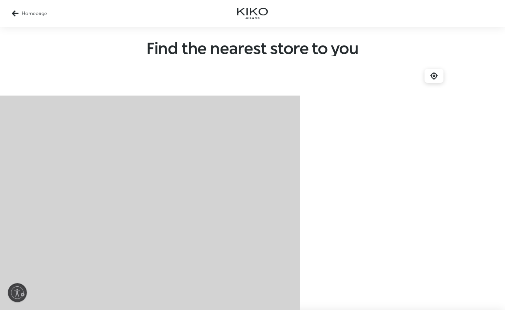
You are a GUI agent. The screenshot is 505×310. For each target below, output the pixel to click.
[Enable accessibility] (17, 292)
